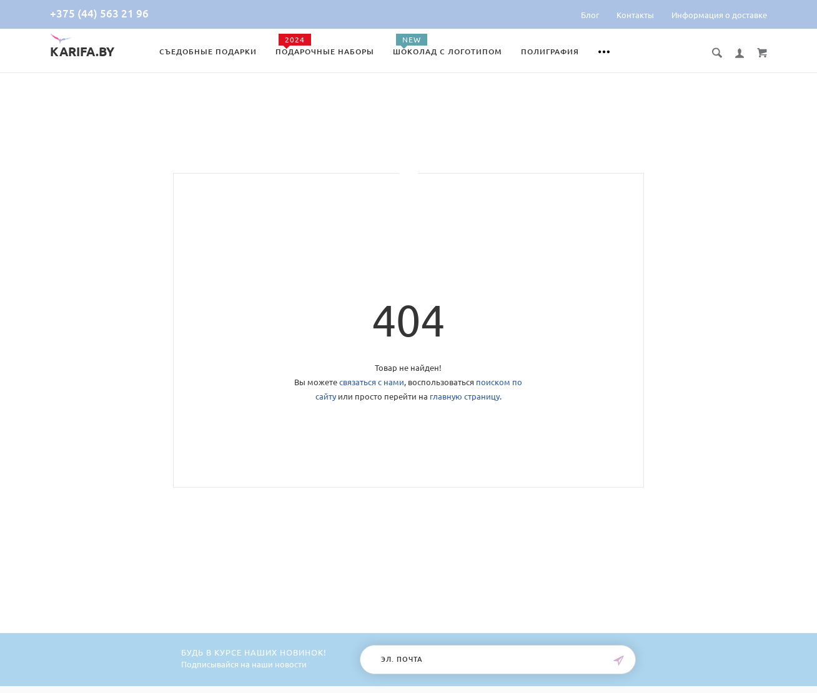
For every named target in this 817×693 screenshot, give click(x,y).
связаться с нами (371, 382)
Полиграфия (550, 51)
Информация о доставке (719, 15)
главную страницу (465, 396)
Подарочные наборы (324, 51)
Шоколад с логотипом (447, 51)
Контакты (635, 15)
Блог (590, 15)
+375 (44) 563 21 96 (99, 13)
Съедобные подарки (208, 51)
